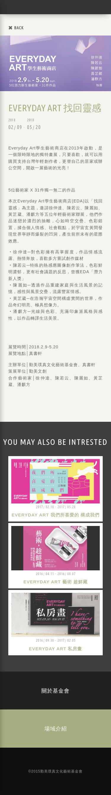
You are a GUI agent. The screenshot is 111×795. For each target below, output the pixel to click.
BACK (19, 27)
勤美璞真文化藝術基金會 (13, 7)
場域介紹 (55, 728)
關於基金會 (55, 690)
